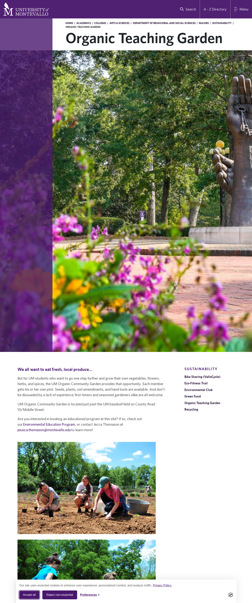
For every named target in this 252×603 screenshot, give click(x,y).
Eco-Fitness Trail (196, 383)
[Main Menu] (241, 9)
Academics (83, 23)
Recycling (191, 409)
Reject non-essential (59, 594)
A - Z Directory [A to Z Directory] (215, 9)
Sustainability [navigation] (201, 369)
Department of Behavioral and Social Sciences (164, 23)
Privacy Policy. (162, 585)
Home (69, 23)
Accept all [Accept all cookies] (29, 594)
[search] (187, 9)
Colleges (100, 23)
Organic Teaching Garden (202, 403)
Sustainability (222, 23)
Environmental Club (198, 390)
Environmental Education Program (49, 424)
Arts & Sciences (119, 23)
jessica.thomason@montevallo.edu (44, 430)
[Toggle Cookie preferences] (90, 595)
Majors (204, 23)
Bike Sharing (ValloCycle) (202, 377)
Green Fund (192, 396)
